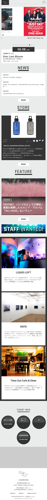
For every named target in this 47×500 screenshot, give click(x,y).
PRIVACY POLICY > (32, 493)
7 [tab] (25, 44)
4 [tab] (19, 44)
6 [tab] (23, 44)
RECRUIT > (21, 493)
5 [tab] (21, 44)
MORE (23, 100)
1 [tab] (13, 44)
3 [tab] (17, 44)
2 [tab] (15, 44)
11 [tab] (33, 44)
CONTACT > (13, 493)
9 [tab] (29, 44)
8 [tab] (27, 44)
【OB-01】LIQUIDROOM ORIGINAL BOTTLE (16, 145)
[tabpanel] (24, 23)
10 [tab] (31, 44)
